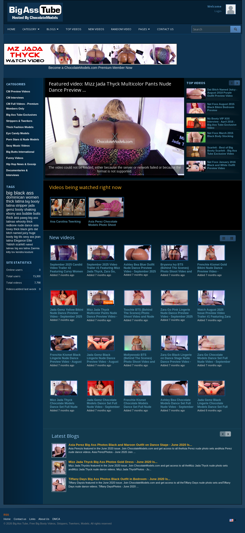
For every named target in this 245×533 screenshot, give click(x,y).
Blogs (53, 29)
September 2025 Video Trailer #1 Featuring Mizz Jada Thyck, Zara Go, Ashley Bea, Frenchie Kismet (103, 275)
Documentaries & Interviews (17, 172)
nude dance (25, 225)
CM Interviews (15, 97)
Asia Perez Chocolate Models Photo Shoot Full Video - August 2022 (104, 225)
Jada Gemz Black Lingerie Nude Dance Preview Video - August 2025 (102, 363)
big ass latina (22, 248)
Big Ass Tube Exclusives (21, 114)
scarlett (20, 244)
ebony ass (13, 213)
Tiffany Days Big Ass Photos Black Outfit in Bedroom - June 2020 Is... (119, 479)
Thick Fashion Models (20, 127)
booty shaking (25, 209)
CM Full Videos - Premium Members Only (22, 106)
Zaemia (35, 248)
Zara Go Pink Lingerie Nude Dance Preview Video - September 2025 (177, 317)
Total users (13, 276)
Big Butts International (20, 151)
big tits (18, 236)
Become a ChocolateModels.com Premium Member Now (90, 68)
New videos (96, 29)
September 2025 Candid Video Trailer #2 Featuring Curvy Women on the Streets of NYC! (66, 273)
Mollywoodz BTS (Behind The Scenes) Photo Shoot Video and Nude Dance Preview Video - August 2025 (139, 365)
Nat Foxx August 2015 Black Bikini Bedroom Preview (221, 107)
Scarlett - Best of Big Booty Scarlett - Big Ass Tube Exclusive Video (222, 150)
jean (38, 236)
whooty (21, 221)
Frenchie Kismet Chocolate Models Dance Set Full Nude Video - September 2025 (140, 408)
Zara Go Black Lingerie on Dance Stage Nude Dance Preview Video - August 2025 (176, 363)
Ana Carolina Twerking (65, 221)
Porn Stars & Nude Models (22, 139)
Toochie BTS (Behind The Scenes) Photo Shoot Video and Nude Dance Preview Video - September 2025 (139, 320)
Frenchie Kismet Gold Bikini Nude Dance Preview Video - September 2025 (212, 273)
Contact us (165, 29)
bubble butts (31, 213)
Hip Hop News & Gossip (21, 164)
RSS (6, 514)
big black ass (20, 192)
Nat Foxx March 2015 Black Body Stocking (220, 135)
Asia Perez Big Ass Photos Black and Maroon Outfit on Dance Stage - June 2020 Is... (130, 445)
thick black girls (23, 229)
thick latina (15, 201)
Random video (121, 29)
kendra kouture (24, 252)
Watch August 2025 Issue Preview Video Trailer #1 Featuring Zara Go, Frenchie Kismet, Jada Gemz (213, 320)
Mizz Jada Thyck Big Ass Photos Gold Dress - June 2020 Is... (113, 462)
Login (218, 11)
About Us (44, 519)
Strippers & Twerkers (19, 120)
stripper (21, 205)
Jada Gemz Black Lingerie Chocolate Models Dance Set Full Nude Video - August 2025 (212, 410)
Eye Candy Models (17, 133)
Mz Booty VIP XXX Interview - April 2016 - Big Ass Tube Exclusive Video (221, 123)
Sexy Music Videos (18, 145)
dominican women (22, 197)
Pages (144, 29)
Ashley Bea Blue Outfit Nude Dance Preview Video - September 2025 (140, 271)
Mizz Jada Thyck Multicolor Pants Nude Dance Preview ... (110, 87)
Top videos (73, 29)
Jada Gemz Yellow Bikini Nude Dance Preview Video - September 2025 (66, 317)
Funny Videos (14, 158)
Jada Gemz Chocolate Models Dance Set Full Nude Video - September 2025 (103, 408)
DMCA (56, 519)
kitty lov (10, 252)
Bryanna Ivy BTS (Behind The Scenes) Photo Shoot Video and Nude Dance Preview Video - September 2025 (177, 275)
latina (9, 240)
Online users (14, 269)
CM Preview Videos (18, 91)
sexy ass (28, 236)
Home (11, 29)
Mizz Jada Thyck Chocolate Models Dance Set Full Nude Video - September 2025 (66, 408)
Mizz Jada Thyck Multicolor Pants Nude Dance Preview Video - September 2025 (102, 318)
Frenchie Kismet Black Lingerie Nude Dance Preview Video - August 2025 (66, 363)
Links (32, 519)
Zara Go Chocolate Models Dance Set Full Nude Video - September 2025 (213, 363)
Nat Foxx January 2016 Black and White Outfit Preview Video (221, 165)
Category (30, 29)
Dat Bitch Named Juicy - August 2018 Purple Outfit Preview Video (222, 92)
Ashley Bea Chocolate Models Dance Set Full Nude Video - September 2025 (177, 408)
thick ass (12, 217)
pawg (23, 217)
